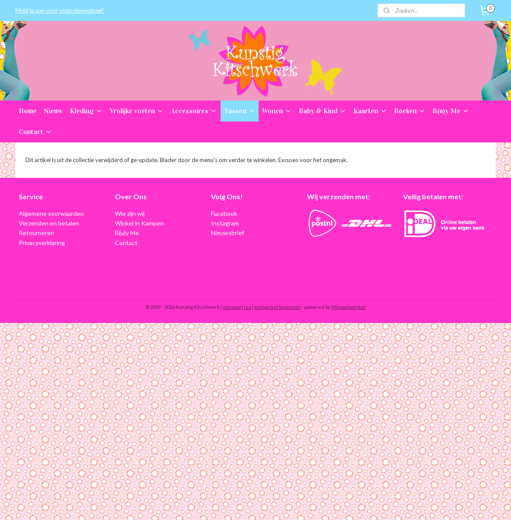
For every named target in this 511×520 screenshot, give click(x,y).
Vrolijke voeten (137, 111)
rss (247, 307)
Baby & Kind (322, 111)
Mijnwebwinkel (348, 307)
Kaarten (370, 111)
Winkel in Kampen (139, 223)
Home (28, 111)
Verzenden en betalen (49, 223)
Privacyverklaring (42, 242)
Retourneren (36, 232)
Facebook (224, 213)
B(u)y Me (450, 111)
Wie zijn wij (130, 213)
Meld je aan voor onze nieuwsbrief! (59, 10)
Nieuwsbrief (227, 232)
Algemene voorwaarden (51, 213)
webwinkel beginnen (277, 307)
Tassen (239, 111)
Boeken (409, 111)
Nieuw (53, 111)
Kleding (86, 111)
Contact (35, 132)
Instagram (225, 223)
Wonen (277, 111)
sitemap (232, 307)
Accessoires (194, 111)
